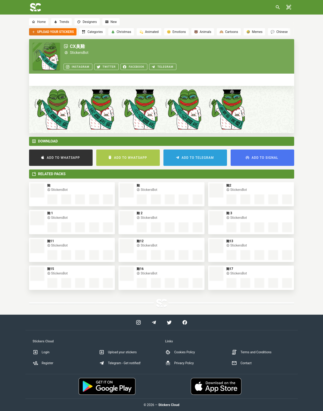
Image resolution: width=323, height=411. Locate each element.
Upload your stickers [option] (118, 352)
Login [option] (41, 352)
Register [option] (43, 363)
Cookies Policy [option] (180, 352)
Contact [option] (242, 363)
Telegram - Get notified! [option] (120, 363)
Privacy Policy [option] (179, 363)
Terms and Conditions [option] (252, 352)
